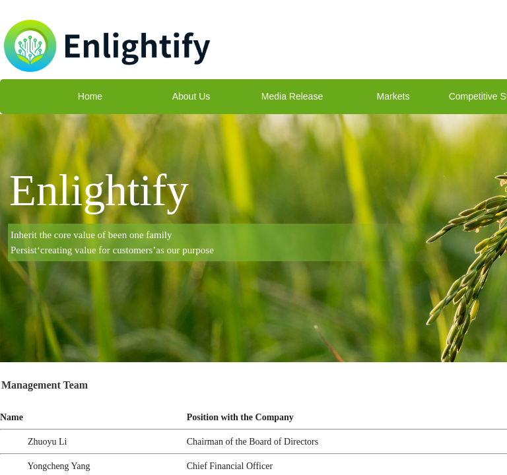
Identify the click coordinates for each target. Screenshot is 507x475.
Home (90, 96)
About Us (191, 96)
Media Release (292, 96)
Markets (393, 96)
